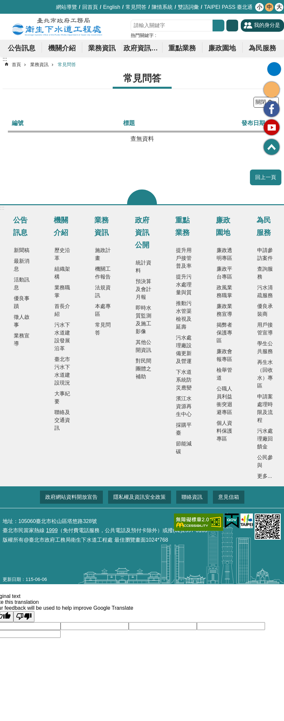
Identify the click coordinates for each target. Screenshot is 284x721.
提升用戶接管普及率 (184, 258)
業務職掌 (62, 291)
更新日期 (12, 579)
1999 (52, 530)
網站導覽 (66, 7)
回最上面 (271, 147)
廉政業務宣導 (224, 310)
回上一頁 (265, 177)
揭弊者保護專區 (224, 332)
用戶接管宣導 (265, 328)
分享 (271, 90)
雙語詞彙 (188, 7)
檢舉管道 (224, 374)
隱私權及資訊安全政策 (139, 497)
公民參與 (265, 461)
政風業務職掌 (224, 291)
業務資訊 (102, 48)
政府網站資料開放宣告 (71, 497)
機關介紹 (62, 48)
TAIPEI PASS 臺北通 (228, 7)
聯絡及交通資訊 (62, 420)
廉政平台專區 (224, 272)
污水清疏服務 (265, 291)
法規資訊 (103, 291)
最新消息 (21, 265)
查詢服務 (265, 272)
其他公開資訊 (143, 346)
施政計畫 (103, 254)
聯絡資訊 (191, 497)
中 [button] (269, 7)
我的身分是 (267, 25)
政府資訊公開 (142, 48)
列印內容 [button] (274, 69)
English (111, 7)
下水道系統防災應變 (184, 379)
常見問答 (135, 7)
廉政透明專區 (224, 254)
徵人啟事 (21, 321)
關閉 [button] (142, 196)
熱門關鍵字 (142, 35)
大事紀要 (62, 397)
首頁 (16, 64)
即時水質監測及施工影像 (143, 319)
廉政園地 (222, 48)
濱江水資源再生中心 (184, 406)
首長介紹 (62, 310)
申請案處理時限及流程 (265, 408)
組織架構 (62, 272)
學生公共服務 (265, 347)
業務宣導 (21, 339)
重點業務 (182, 48)
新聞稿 (21, 250)
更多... (264, 476)
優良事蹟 (21, 302)
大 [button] (279, 7)
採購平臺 (184, 429)
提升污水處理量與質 (184, 284)
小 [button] (259, 7)
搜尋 (218, 25)
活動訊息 (21, 283)
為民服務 (262, 48)
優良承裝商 (265, 310)
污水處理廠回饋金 (265, 438)
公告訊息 (21, 48)
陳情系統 (162, 7)
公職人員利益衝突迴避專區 (224, 400)
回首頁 (90, 7)
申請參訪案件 (265, 254)
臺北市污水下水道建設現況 (62, 371)
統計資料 (143, 266)
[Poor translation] (23, 616)
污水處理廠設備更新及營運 (184, 349)
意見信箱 (228, 497)
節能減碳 (184, 447)
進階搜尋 (232, 25)
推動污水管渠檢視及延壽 (184, 315)
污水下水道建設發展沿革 (62, 336)
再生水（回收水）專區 (265, 373)
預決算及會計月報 (143, 289)
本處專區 (103, 310)
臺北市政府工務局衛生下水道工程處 (57, 27)
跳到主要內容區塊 (3, 3)
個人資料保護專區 (224, 431)
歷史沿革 (62, 254)
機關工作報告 (103, 272)
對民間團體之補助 (143, 368)
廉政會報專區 (224, 355)
